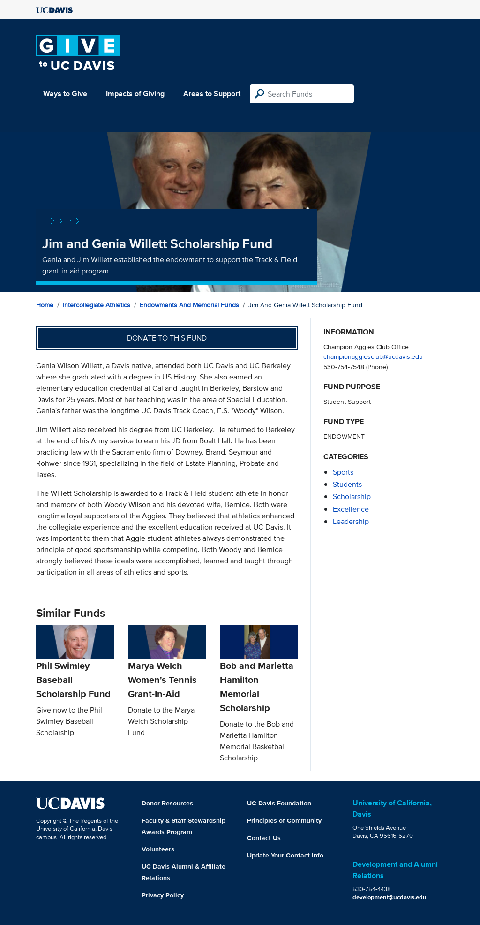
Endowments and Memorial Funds (189, 305)
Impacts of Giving (135, 93)
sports (343, 472)
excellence (351, 509)
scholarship (352, 496)
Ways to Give (65, 93)
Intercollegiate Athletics (96, 305)
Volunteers (158, 849)
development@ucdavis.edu (389, 897)
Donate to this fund (167, 338)
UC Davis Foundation (279, 803)
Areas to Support (211, 93)
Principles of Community (284, 820)
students (347, 484)
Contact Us (264, 837)
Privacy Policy (163, 895)
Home (44, 305)
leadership (351, 521)
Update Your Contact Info (285, 855)
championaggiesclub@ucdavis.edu (373, 356)
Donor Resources (167, 803)
